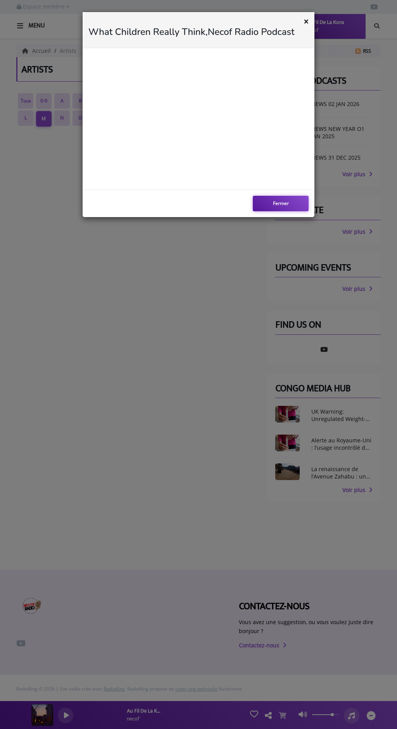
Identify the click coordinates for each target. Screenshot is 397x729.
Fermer (281, 203)
